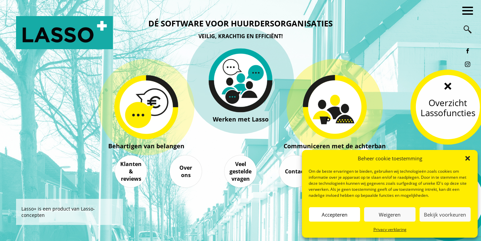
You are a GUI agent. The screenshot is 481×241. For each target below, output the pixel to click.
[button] (467, 158)
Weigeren (389, 214)
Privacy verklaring (390, 229)
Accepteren (334, 214)
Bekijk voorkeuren (445, 214)
